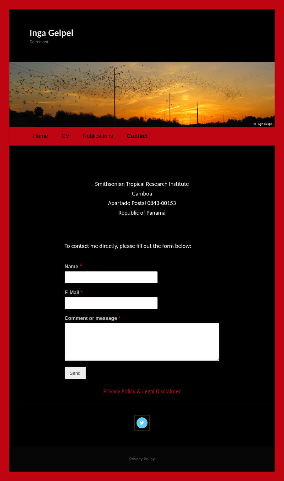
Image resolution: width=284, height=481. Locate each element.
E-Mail (74, 292)
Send (75, 373)
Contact (137, 136)
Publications (98, 136)
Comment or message (93, 318)
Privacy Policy (142, 459)
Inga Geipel (51, 33)
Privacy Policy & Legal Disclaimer (142, 391)
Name (73, 266)
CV (65, 136)
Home (40, 136)
